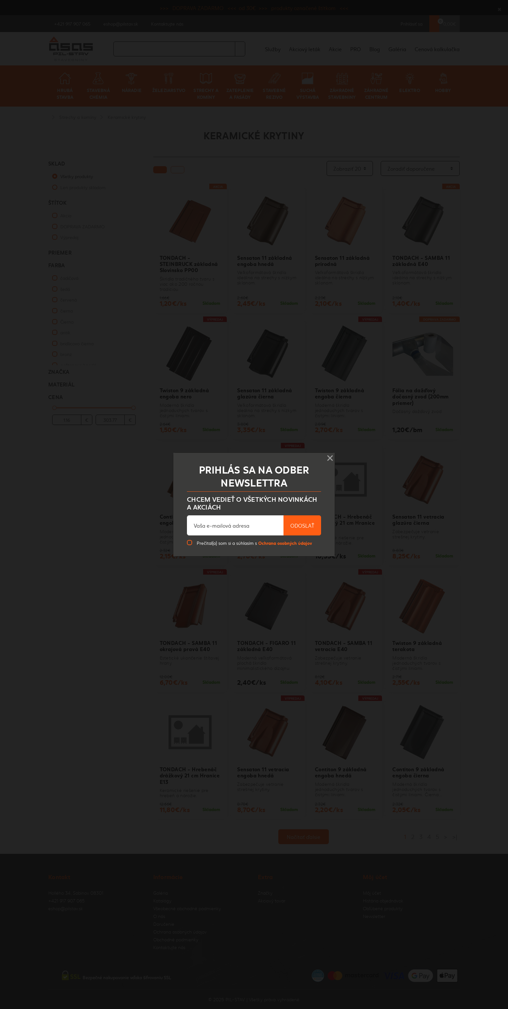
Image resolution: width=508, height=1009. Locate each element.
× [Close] (330, 456)
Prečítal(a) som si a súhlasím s (254, 542)
